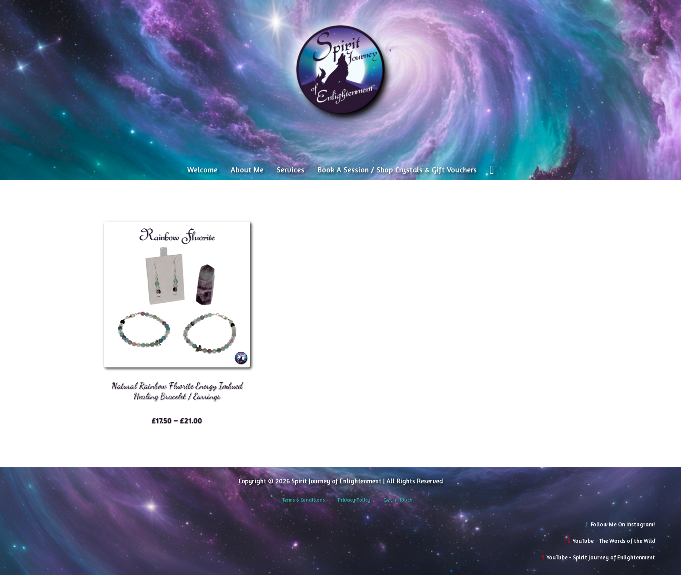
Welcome (202, 169)
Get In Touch (398, 499)
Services (290, 169)
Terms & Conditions (303, 499)
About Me (247, 169)
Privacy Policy (354, 499)
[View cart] (492, 170)
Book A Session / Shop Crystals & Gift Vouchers (397, 169)
